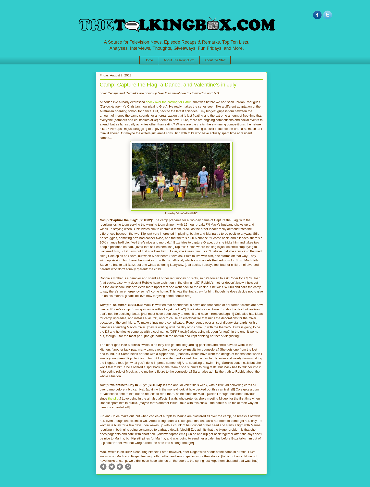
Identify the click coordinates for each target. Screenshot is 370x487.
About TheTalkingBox (179, 60)
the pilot (113, 398)
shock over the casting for (168, 102)
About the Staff (214, 60)
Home (149, 60)
